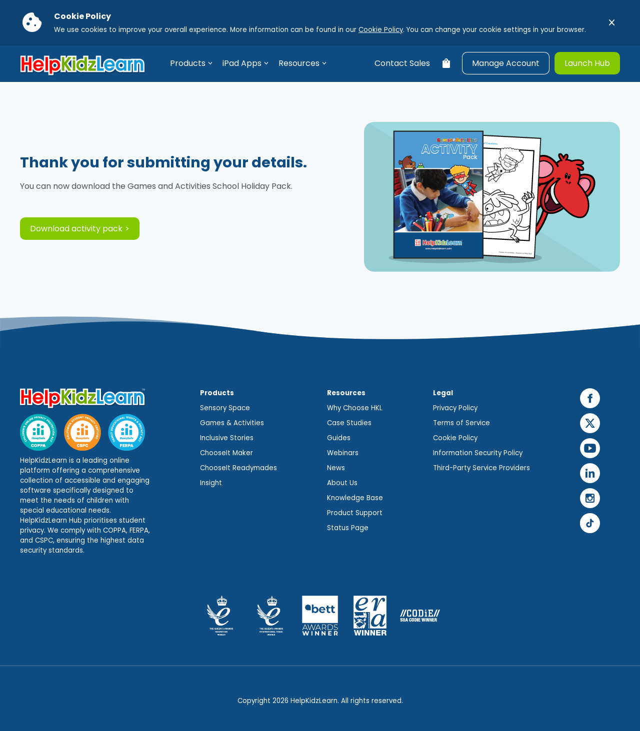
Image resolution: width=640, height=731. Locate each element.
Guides (338, 438)
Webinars (342, 453)
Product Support (354, 513)
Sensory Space (225, 408)
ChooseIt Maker (226, 453)
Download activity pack (76, 228)
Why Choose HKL (354, 408)
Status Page (347, 528)
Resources (299, 63)
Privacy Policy (455, 408)
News (336, 468)
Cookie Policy (380, 29)
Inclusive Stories (227, 438)
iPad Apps (242, 63)
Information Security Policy (477, 453)
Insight (211, 483)
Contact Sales (402, 63)
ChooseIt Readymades (238, 468)
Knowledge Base (355, 498)
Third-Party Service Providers (481, 468)
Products (188, 63)
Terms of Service (461, 423)
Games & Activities (232, 423)
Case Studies (349, 423)
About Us (342, 483)
